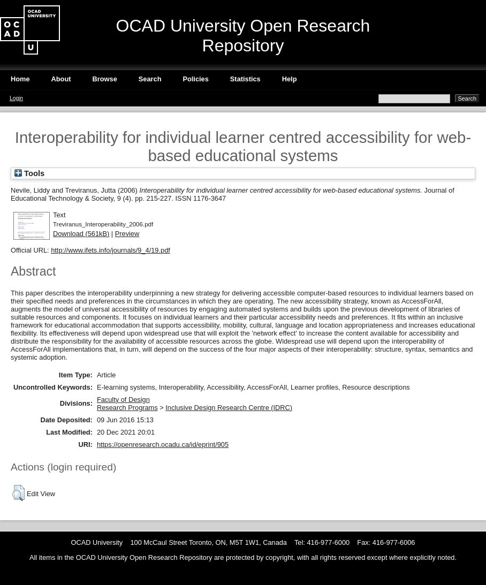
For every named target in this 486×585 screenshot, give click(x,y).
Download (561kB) (81, 234)
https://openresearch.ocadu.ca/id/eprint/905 (163, 444)
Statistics (245, 79)
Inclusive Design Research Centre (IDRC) (228, 408)
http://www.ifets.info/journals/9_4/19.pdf (110, 250)
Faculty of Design (123, 400)
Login (16, 98)
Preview (127, 234)
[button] (18, 493)
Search (150, 79)
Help (289, 79)
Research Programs (127, 408)
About (61, 79)
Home (20, 79)
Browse (105, 79)
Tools (29, 173)
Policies (195, 79)
